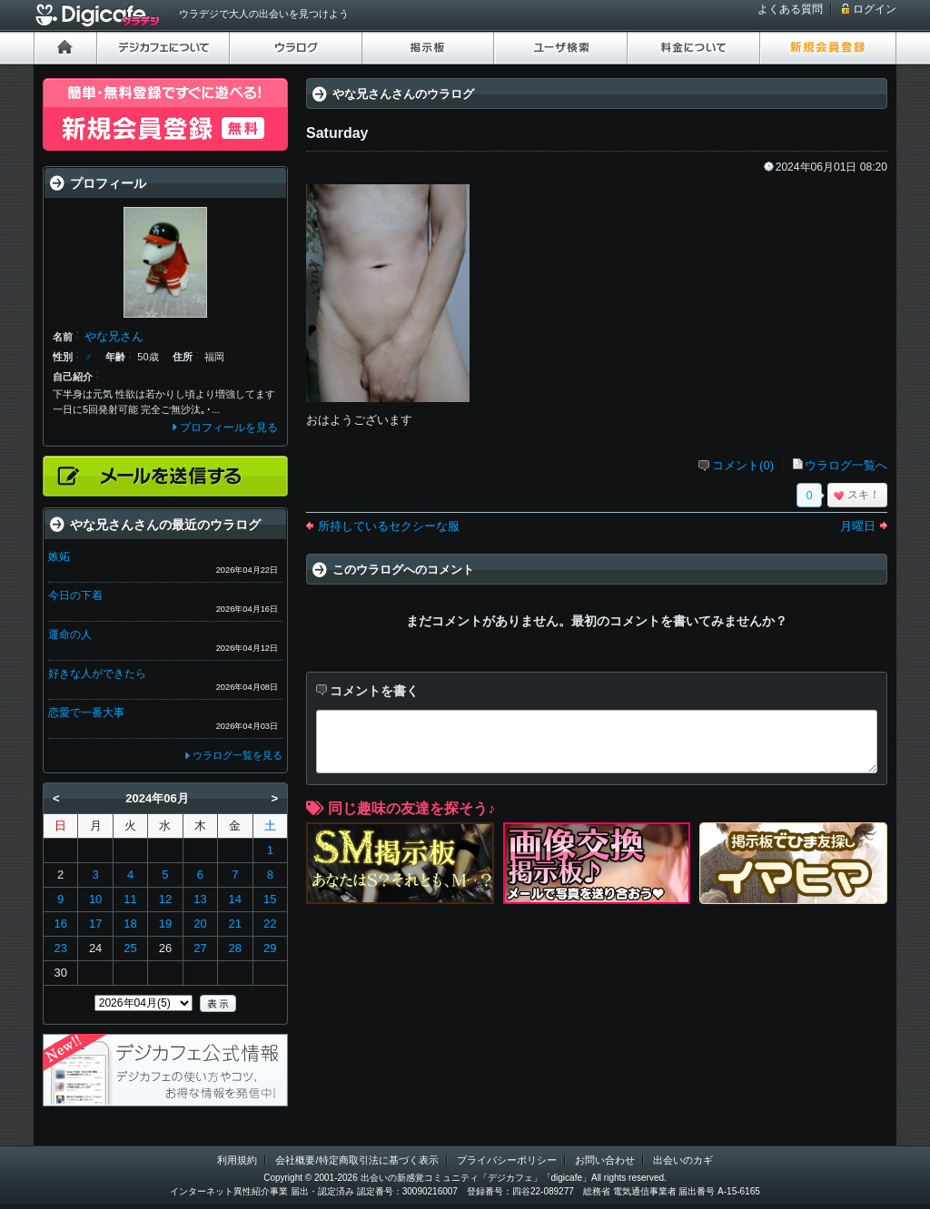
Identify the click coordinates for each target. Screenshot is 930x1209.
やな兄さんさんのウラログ (403, 94)
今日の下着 (75, 595)
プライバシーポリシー (507, 1160)
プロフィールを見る (229, 427)
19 (165, 923)
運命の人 (70, 634)
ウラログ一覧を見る (237, 755)
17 (95, 923)
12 (165, 899)
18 (130, 923)
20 (199, 923)
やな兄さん (113, 336)
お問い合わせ (605, 1160)
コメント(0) (743, 465)
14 (235, 899)
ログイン (874, 9)
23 (60, 948)
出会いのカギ (683, 1160)
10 (95, 899)
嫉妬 (59, 556)
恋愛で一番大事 (86, 712)
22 (269, 923)
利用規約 (237, 1160)
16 (60, 923)
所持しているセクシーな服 (389, 526)
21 (235, 923)
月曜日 (858, 526)
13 (199, 899)
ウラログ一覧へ (846, 465)
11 (130, 899)
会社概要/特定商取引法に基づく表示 (356, 1160)
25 (130, 948)
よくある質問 (790, 9)
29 (269, 948)
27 (199, 948)
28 (235, 948)
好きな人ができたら (97, 673)
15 (269, 899)
